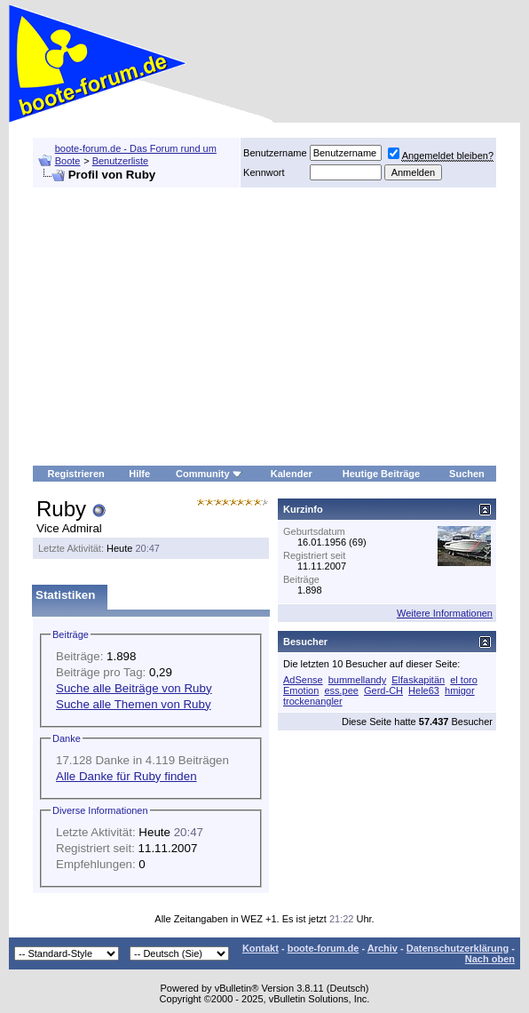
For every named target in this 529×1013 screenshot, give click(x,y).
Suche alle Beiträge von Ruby (134, 688)
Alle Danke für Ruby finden (126, 776)
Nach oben (490, 958)
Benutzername (275, 153)
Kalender (291, 473)
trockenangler (313, 701)
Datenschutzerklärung (458, 948)
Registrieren (76, 473)
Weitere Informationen (445, 613)
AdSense (303, 679)
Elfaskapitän (418, 679)
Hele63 (423, 690)
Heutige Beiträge (381, 473)
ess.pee (341, 690)
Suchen (467, 473)
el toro (464, 679)
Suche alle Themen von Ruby (133, 704)
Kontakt (260, 948)
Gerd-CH (383, 690)
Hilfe (139, 473)
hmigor (460, 690)
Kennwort (263, 172)
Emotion (301, 690)
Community (209, 473)
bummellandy (357, 679)
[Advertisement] (264, 327)
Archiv (382, 948)
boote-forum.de (323, 948)
